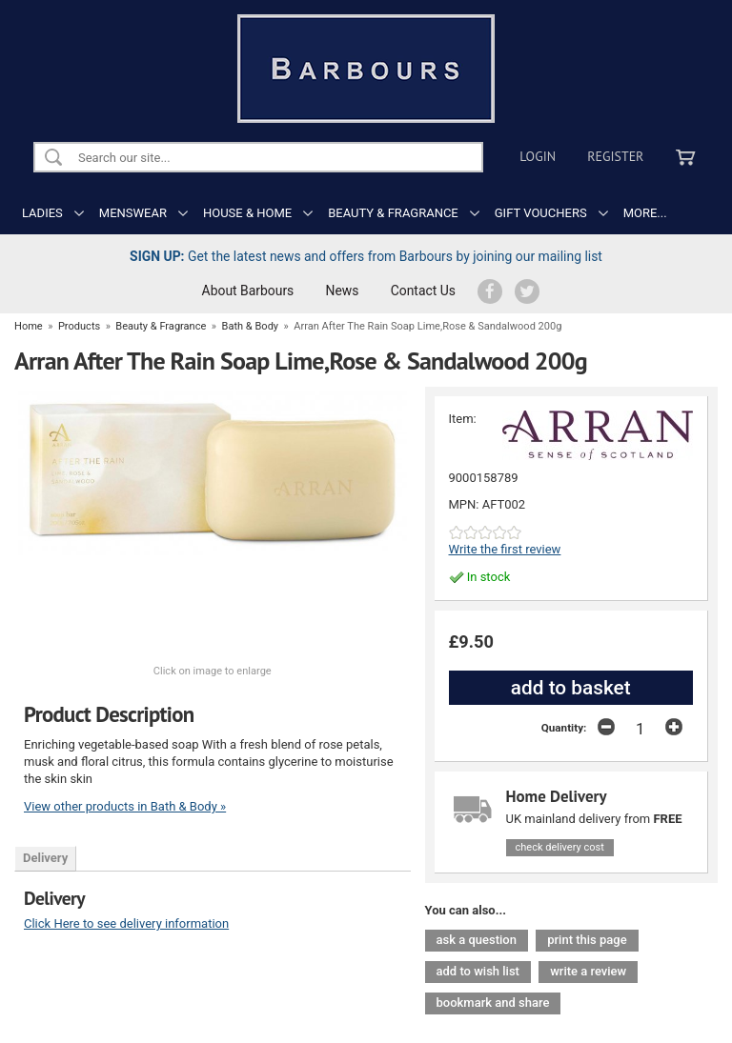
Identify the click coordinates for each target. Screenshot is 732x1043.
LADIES (42, 213)
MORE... (645, 213)
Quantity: (564, 727)
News (342, 290)
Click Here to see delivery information (126, 923)
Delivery (45, 858)
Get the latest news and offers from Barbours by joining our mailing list (366, 256)
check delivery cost (560, 847)
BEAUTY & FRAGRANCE (393, 213)
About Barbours (248, 290)
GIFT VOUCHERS (541, 213)
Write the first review (505, 549)
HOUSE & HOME (247, 213)
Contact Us (423, 290)
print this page (586, 940)
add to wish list (478, 971)
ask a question (477, 940)
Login (537, 156)
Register (615, 156)
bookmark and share (493, 1002)
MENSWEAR (133, 213)
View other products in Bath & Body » (125, 806)
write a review (588, 971)
